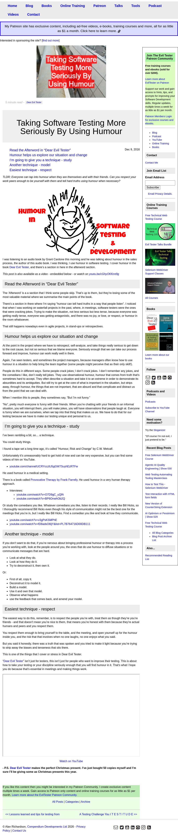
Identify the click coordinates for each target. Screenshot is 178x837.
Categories (72, 801)
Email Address (154, 177)
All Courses (151, 298)
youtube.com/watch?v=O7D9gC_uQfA (40, 494)
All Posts (57, 801)
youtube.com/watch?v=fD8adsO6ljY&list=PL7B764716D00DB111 (50, 524)
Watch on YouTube (71, 761)
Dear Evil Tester (34, 102)
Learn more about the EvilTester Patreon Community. (44, 794)
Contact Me (151, 162)
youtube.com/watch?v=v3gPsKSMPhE (33, 520)
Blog (29, 5)
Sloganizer (159, 430)
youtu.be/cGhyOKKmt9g (104, 273)
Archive (85, 801)
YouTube (157, 139)
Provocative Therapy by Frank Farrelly (54, 479)
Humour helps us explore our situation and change (48, 155)
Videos (13, 14)
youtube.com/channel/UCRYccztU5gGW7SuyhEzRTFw (44, 466)
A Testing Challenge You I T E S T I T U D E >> (108, 814)
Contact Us (19, 830)
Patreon (98, 5)
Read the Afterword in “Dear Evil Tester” (40, 150)
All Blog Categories (162, 532)
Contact (33, 14)
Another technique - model (30, 165)
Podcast (153, 5)
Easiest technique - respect (30, 170)
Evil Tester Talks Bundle (158, 244)
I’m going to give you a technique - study (41, 160)
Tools (134, 5)
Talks (117, 5)
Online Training (72, 5)
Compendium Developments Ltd (47, 826)
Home (12, 5)
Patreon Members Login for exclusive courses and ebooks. (159, 120)
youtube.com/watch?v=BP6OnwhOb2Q (41, 498)
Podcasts (150, 401)
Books (46, 5)
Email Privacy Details (160, 193)
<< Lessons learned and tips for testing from (32, 814)
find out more (51, 40)
